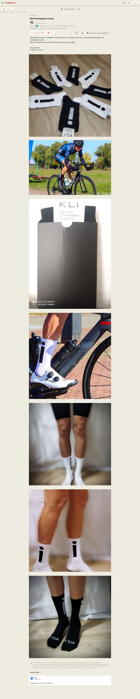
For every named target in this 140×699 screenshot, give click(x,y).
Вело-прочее (33, 15)
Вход (135, 3)
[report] (97, 33)
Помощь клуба (99, 666)
